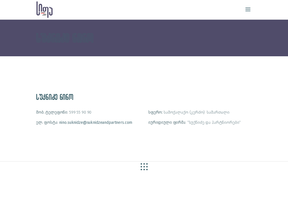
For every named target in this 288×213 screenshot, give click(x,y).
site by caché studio (35, 202)
